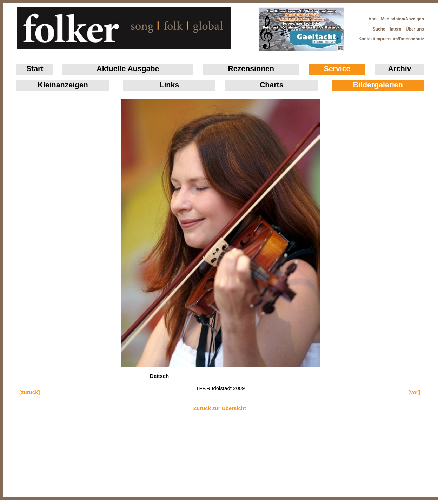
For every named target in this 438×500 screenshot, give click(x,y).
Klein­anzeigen (63, 85)
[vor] (414, 392)
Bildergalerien (378, 85)
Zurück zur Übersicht (219, 408)
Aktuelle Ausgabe (128, 69)
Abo (373, 18)
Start (35, 69)
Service (337, 69)
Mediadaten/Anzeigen (402, 18)
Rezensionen (251, 69)
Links (169, 85)
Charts (272, 85)
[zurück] (29, 392)
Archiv (399, 69)
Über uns (415, 29)
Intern (395, 29)
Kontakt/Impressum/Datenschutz (389, 36)
